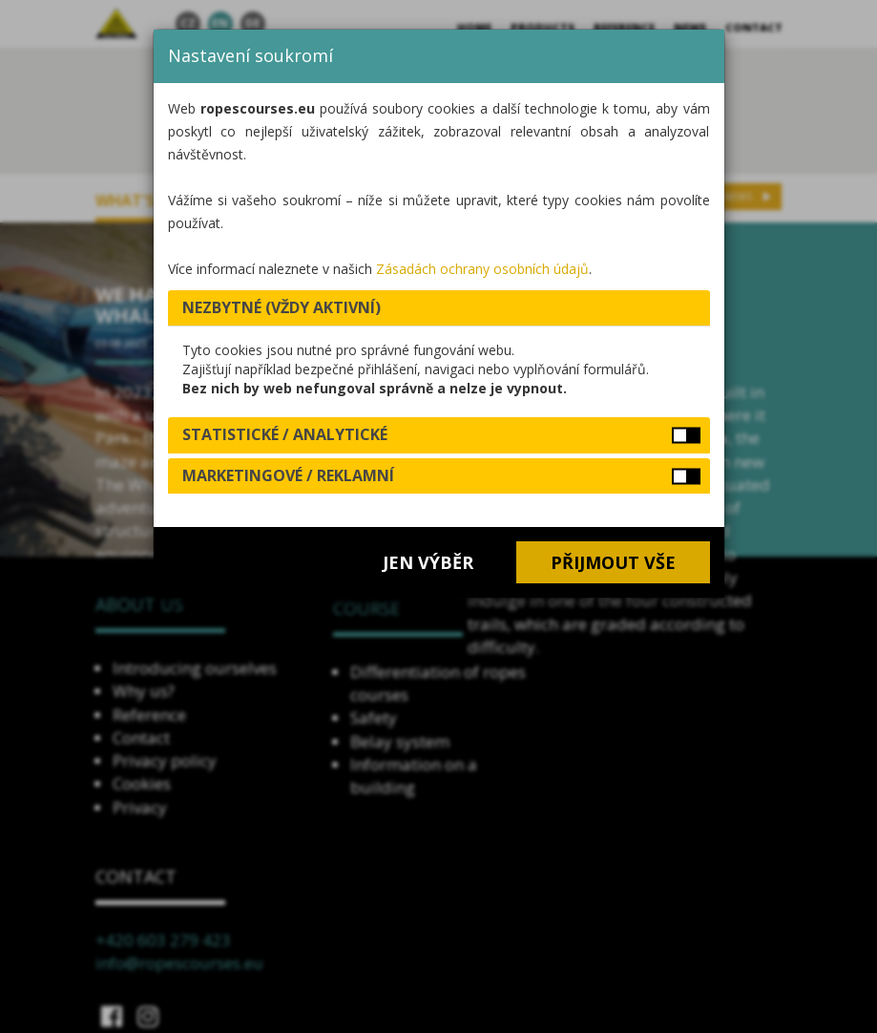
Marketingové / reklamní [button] (288, 475)
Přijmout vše (613, 562)
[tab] (439, 308)
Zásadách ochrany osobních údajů (482, 269)
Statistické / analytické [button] (284, 434)
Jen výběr (428, 562)
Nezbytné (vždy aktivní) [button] (281, 307)
